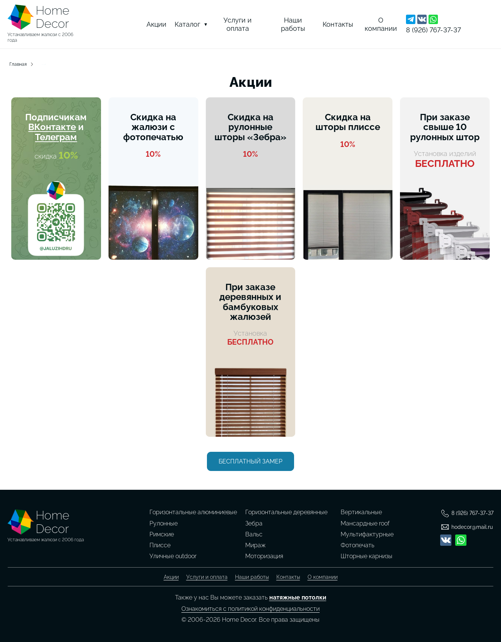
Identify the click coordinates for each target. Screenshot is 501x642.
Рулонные (163, 523)
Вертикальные (361, 512)
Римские (161, 534)
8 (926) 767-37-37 (433, 30)
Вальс (254, 534)
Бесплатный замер (250, 461)
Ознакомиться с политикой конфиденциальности (250, 608)
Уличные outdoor (172, 556)
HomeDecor (52, 16)
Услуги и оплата (237, 24)
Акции (156, 24)
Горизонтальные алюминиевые (193, 512)
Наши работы (293, 24)
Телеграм (56, 137)
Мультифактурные (367, 534)
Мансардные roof (365, 523)
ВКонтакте (52, 126)
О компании (381, 24)
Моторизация (264, 556)
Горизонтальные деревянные (286, 512)
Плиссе (160, 545)
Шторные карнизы (366, 556)
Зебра (254, 523)
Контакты (338, 24)
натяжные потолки (297, 597)
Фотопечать (357, 545)
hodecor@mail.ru (472, 527)
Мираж (255, 545)
